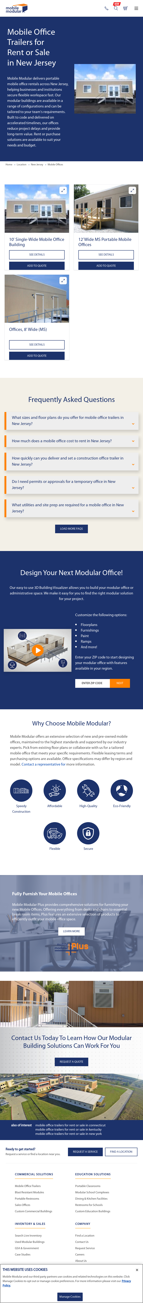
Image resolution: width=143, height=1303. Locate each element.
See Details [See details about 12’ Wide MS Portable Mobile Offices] (106, 254)
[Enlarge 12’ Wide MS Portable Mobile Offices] (132, 190)
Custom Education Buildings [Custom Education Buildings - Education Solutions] (92, 1211)
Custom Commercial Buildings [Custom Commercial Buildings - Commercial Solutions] (33, 1211)
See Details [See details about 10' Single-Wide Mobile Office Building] (37, 254)
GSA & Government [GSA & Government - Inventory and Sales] (27, 1248)
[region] (71, 1283)
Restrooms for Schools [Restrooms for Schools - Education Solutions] (89, 1205)
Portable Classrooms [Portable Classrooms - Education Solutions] (87, 1186)
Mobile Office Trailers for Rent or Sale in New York (68, 1134)
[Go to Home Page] (17, 8)
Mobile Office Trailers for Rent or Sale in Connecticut (70, 1125)
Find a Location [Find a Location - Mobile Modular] (84, 1235)
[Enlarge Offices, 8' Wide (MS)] (63, 280)
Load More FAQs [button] (71, 528)
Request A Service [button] (85, 1151)
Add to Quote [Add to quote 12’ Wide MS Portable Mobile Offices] (106, 265)
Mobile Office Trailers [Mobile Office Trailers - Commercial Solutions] (28, 1186)
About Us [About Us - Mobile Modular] (81, 1261)
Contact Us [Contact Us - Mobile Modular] (81, 1242)
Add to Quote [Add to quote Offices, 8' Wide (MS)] (37, 355)
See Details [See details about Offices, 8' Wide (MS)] (37, 344)
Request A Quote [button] (71, 1061)
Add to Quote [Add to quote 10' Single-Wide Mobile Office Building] (37, 265)
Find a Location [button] (121, 1151)
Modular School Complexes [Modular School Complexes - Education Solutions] (92, 1192)
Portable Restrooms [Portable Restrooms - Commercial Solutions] (27, 1198)
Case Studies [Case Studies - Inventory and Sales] (22, 1254)
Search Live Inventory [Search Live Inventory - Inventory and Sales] (28, 1235)
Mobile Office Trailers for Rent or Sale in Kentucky (68, 1130)
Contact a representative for (44, 764)
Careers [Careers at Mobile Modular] (79, 1254)
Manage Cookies (69, 1296)
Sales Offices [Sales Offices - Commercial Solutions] (22, 1205)
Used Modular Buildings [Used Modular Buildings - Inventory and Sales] (30, 1242)
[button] (37, 208)
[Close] (137, 1270)
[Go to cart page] (125, 8)
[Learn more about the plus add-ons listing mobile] (71, 931)
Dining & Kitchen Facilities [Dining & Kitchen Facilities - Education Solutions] (91, 1198)
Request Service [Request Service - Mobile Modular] (85, 1248)
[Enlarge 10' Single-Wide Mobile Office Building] (63, 190)
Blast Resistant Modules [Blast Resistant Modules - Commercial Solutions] (29, 1192)
